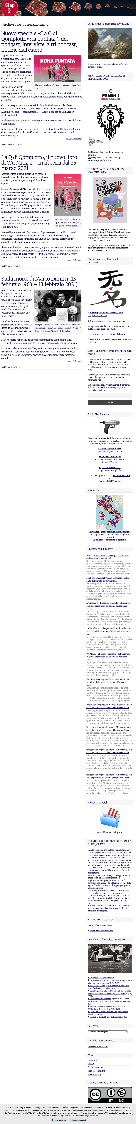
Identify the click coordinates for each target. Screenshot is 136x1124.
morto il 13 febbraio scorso (41, 254)
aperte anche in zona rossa (35, 192)
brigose (103, 235)
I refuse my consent (78, 1120)
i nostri (115, 334)
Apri (90, 152)
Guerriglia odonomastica (104, 540)
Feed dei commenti (96, 1071)
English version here (97, 315)
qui (115, 462)
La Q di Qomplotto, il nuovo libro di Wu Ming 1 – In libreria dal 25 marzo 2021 (39, 162)
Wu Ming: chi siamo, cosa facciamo (106, 312)
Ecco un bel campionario (101, 930)
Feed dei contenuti (96, 1067)
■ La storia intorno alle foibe (99, 999)
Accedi (91, 1063)
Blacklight (76, 1113)
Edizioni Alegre (9, 205)
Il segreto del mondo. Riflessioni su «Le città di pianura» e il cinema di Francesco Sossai (108, 606)
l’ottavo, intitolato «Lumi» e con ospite (48, 111)
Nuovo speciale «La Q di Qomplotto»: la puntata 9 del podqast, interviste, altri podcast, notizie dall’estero (39, 41)
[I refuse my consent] (132, 1114)
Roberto (90, 705)
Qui (89, 157)
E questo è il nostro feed (109, 467)
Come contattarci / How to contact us (107, 321)
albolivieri (90, 578)
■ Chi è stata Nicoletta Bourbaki (101, 978)
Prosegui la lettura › (74, 139)
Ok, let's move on (59, 1120)
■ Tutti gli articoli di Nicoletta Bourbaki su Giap (107, 1017)
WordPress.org (94, 1074)
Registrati (92, 1060)
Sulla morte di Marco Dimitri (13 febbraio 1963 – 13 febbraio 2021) (39, 281)
